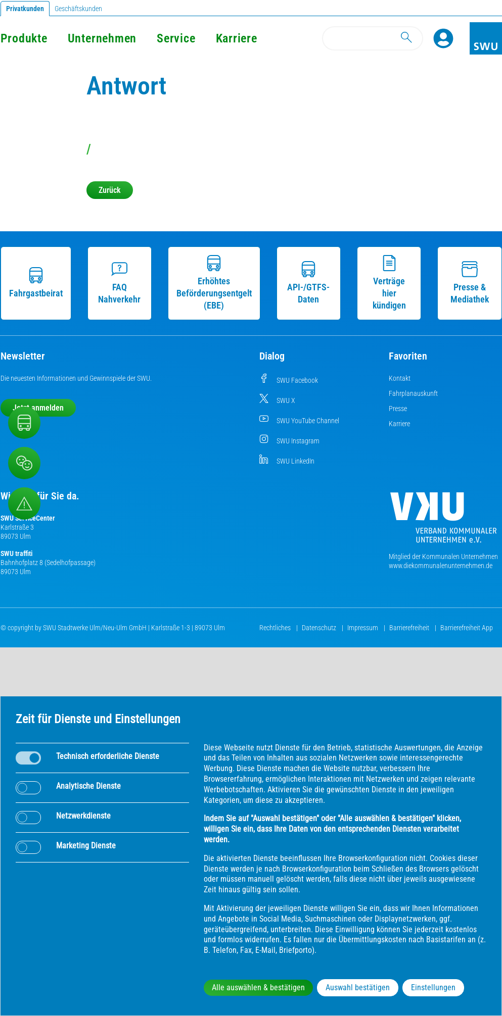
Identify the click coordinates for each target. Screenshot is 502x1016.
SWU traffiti (16, 553)
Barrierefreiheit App (466, 628)
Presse (398, 408)
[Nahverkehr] (24, 423)
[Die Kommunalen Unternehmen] (443, 521)
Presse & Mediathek (469, 282)
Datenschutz (320, 628)
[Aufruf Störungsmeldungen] (24, 503)
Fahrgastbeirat (36, 282)
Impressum (363, 628)
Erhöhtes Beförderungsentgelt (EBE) (214, 283)
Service (176, 38)
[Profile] (443, 38)
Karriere (236, 38)
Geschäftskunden (78, 9)
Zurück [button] (110, 190)
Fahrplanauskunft (413, 393)
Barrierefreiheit (410, 628)
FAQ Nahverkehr (119, 282)
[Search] (372, 38)
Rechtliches (275, 628)
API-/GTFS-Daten (308, 282)
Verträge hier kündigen (389, 283)
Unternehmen (102, 38)
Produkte (24, 38)
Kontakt (399, 378)
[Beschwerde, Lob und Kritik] (24, 463)
